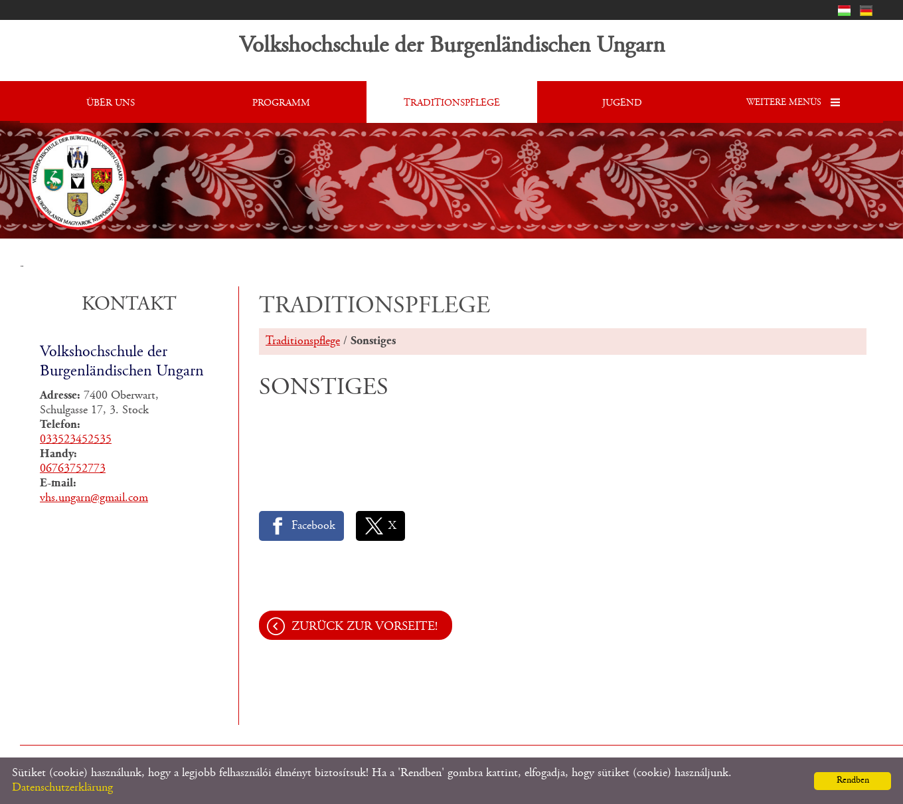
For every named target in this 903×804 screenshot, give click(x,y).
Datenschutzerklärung (62, 788)
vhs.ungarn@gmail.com (94, 498)
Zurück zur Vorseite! (364, 627)
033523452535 (76, 440)
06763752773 (73, 469)
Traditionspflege (303, 342)
